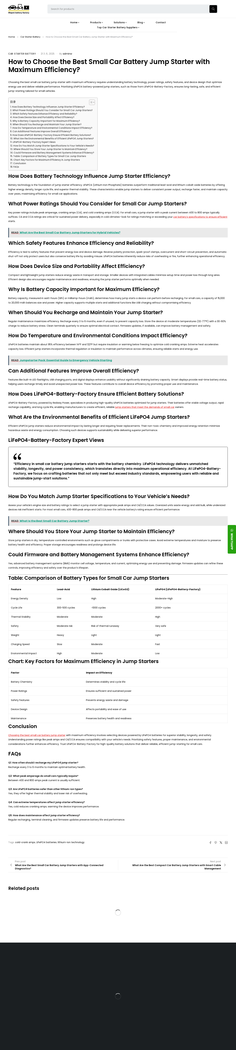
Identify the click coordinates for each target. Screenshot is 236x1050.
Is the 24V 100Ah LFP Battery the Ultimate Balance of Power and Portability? (146, 967)
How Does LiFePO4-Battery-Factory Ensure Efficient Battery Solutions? (51, 135)
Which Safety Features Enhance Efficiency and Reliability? (45, 113)
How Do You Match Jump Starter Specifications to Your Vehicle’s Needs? (53, 145)
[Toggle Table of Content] (90, 102)
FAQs (16, 166)
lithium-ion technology (71, 842)
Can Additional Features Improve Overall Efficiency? (41, 131)
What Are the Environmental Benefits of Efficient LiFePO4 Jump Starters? (53, 138)
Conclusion (19, 163)
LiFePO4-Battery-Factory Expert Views (34, 142)
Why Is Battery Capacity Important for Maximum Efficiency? (46, 121)
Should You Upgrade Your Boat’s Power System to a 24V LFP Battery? (146, 1016)
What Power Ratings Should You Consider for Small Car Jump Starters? (52, 110)
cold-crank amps (25, 842)
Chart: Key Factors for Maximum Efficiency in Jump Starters (46, 159)
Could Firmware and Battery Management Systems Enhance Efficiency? (54, 152)
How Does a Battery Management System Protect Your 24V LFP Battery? (143, 991)
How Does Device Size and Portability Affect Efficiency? (43, 117)
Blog (135, 957)
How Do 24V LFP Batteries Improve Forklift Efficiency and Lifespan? (145, 1004)
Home (11, 36)
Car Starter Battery (30, 36)
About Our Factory (72, 957)
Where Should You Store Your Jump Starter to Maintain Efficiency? (50, 149)
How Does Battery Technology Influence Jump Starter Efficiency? (48, 106)
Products (102, 957)
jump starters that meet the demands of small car (144, 407)
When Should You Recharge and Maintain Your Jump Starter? (47, 124)
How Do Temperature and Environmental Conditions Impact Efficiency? (52, 128)
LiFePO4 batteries (46, 842)
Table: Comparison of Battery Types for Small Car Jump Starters (49, 156)
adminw (67, 53)
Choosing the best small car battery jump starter (36, 735)
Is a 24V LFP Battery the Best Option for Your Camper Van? (146, 1027)
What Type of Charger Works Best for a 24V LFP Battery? (145, 978)
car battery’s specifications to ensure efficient (200, 217)
